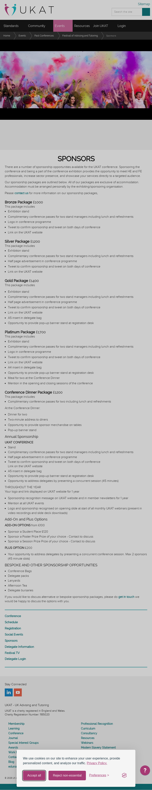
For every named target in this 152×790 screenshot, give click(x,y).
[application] (145, 771)
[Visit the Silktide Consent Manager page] (124, 775)
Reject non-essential (67, 775)
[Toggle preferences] (99, 775)
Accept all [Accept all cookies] (34, 775)
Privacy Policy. (97, 763)
